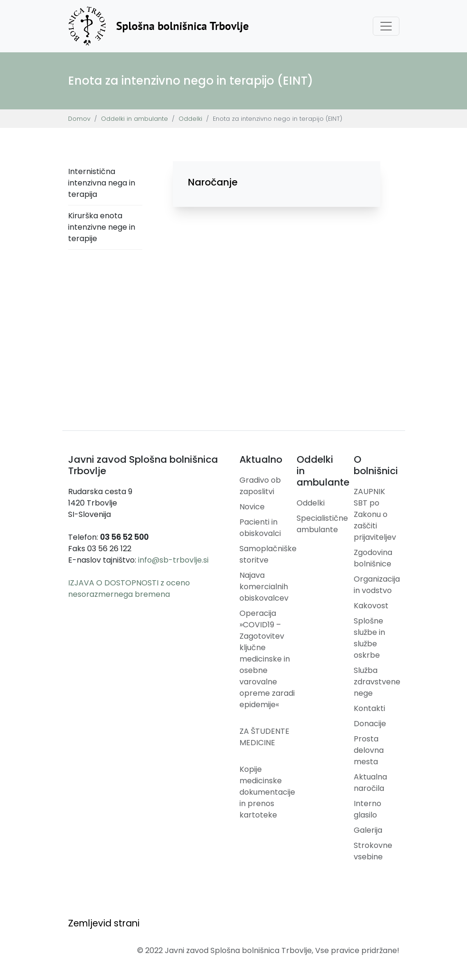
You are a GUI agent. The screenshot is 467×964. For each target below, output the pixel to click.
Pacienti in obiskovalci (260, 527)
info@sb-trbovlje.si (173, 560)
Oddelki (190, 119)
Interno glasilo (367, 809)
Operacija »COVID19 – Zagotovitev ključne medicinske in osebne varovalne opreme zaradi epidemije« (267, 659)
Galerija (368, 830)
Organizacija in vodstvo (377, 585)
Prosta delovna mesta (369, 750)
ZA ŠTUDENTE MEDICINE (264, 737)
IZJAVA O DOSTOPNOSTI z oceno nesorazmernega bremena (129, 588)
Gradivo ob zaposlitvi (260, 486)
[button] (276, 182)
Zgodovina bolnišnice (373, 558)
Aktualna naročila (370, 782)
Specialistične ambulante (322, 524)
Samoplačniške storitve (268, 554)
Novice (252, 506)
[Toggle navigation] (386, 26)
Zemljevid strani (103, 923)
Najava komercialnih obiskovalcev (263, 587)
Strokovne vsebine (373, 851)
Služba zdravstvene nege (377, 682)
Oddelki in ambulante (134, 119)
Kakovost (371, 605)
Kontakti (369, 708)
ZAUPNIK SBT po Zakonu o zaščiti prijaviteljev (375, 514)
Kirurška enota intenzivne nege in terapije (101, 227)
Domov (79, 119)
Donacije (370, 723)
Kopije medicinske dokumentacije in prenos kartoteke (267, 792)
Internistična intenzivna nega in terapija (101, 183)
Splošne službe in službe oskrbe (369, 638)
